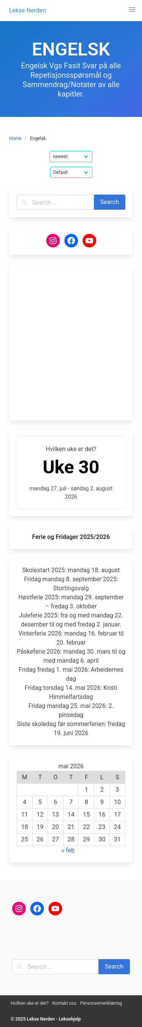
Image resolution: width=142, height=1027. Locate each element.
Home (15, 138)
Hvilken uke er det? (29, 1003)
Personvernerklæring (101, 1003)
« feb (67, 850)
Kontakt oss (64, 1003)
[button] (132, 10)
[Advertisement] (71, 342)
